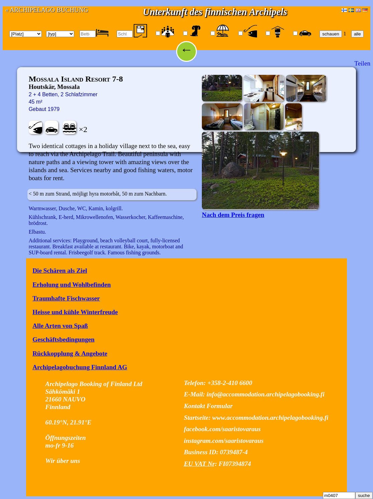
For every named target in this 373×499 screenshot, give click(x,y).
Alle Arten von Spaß (60, 325)
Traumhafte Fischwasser (66, 298)
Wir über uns (62, 460)
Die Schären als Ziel (59, 270)
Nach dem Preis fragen (233, 214)
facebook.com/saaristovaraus (222, 428)
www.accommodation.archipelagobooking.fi (270, 417)
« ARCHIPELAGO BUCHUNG (46, 9)
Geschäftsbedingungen (63, 339)
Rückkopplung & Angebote (69, 353)
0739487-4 (234, 452)
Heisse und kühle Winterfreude (75, 312)
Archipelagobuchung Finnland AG (79, 367)
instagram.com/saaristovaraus (223, 440)
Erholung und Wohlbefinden (71, 284)
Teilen (362, 63)
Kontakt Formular (208, 405)
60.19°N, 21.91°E (68, 422)
